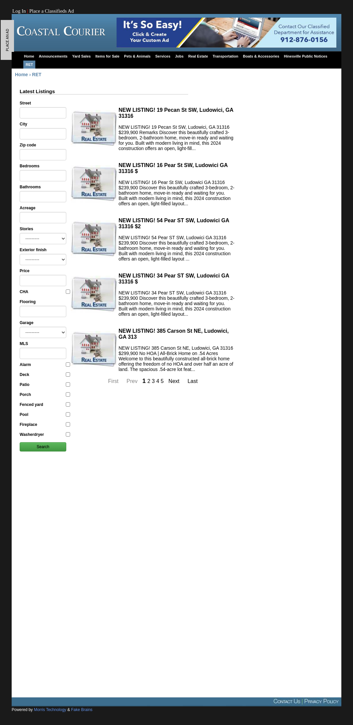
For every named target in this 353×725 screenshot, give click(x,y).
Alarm (45, 364)
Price (24, 271)
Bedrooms (29, 166)
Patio (45, 384)
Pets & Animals (137, 56)
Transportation (225, 56)
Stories (26, 229)
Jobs (179, 56)
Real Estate (198, 56)
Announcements (53, 56)
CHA (45, 291)
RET (29, 65)
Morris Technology (50, 709)
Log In (19, 11)
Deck (45, 374)
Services (162, 56)
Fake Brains (82, 709)
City (23, 124)
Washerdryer (45, 434)
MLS (24, 343)
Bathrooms (30, 187)
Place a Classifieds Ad (51, 11)
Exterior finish (33, 250)
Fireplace (45, 424)
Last (192, 381)
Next (175, 381)
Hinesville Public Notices (305, 56)
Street (25, 103)
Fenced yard (45, 404)
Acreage (27, 208)
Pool (45, 414)
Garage (26, 322)
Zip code (28, 145)
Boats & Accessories (261, 56)
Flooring (28, 301)
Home (29, 56)
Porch (45, 394)
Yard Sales (81, 56)
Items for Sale (107, 56)
